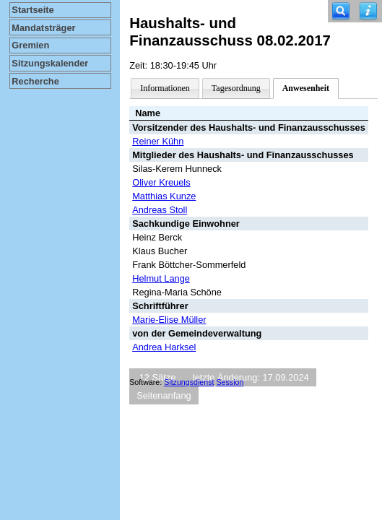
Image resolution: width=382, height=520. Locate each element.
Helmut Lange (161, 278)
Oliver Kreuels (161, 182)
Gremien (30, 45)
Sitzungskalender (50, 63)
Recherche (35, 81)
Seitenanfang (163, 395)
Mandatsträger (43, 27)
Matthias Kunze (164, 196)
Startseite (32, 9)
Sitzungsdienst (189, 382)
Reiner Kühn (157, 141)
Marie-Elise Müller (169, 319)
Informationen (165, 88)
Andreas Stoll (159, 209)
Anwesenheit (305, 88)
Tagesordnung (236, 88)
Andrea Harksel (164, 347)
